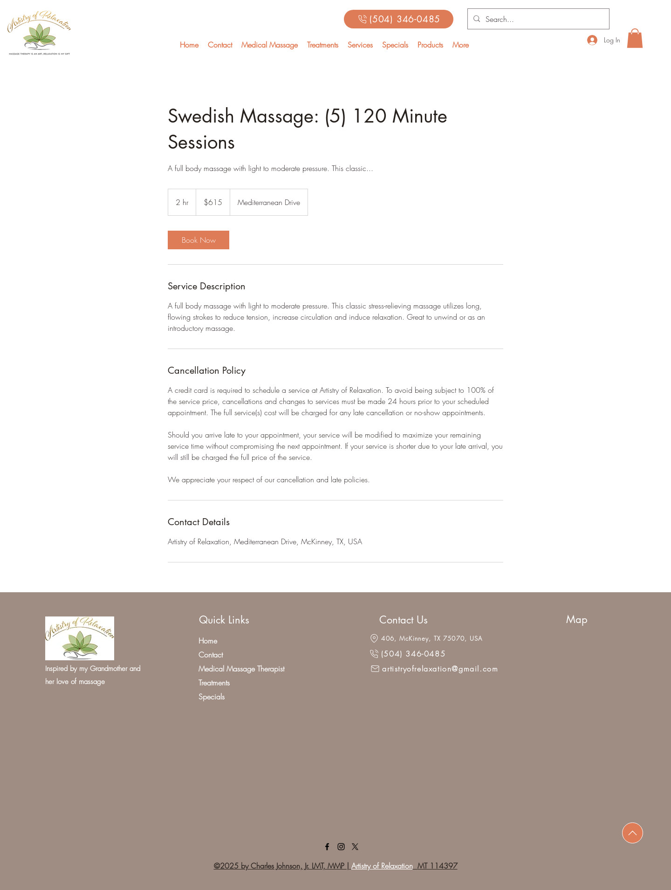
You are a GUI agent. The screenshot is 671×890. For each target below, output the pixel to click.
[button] (360, 45)
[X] (355, 846)
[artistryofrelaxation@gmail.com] (434, 668)
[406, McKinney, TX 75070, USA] (425, 638)
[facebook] (327, 846)
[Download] (632, 832)
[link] (198, 240)
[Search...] (537, 19)
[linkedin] (341, 846)
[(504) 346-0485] (398, 19)
